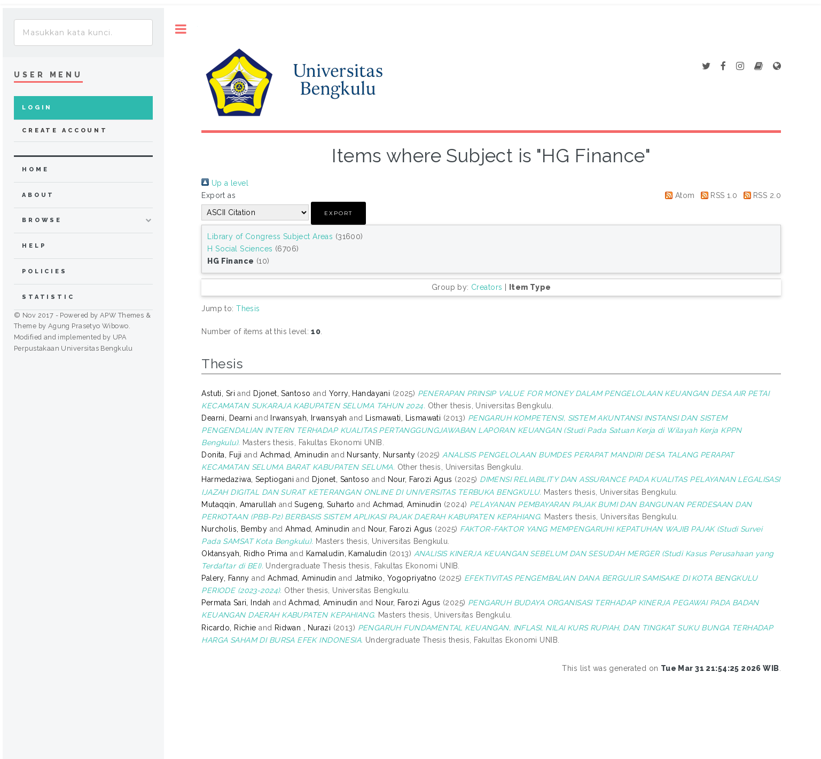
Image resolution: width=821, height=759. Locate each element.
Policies (44, 271)
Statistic (48, 297)
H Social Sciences (239, 248)
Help (34, 245)
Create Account (65, 130)
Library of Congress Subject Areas (270, 236)
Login (37, 107)
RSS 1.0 (717, 195)
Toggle (181, 29)
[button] (338, 213)
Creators (486, 287)
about (38, 195)
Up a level (224, 183)
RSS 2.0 (760, 195)
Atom (677, 195)
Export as (218, 195)
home (35, 169)
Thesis (248, 308)
